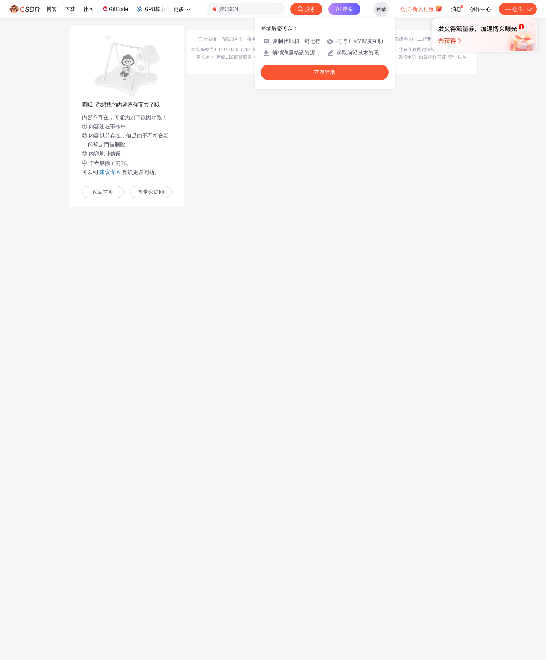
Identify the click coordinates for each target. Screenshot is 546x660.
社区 (88, 9)
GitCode (114, 8)
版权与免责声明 (380, 605)
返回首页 (103, 192)
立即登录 (324, 72)
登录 (381, 9)
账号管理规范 (348, 605)
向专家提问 (151, 192)
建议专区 (110, 172)
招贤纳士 (232, 587)
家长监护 (205, 605)
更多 (181, 9)
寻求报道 (281, 587)
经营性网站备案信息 (375, 597)
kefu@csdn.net (364, 587)
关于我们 (208, 587)
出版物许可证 (432, 605)
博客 (51, 9)
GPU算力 (151, 9)
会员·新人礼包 (421, 8)
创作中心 (480, 9)
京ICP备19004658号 (272, 597)
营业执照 (457, 605)
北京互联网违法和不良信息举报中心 (435, 597)
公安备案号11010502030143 (220, 597)
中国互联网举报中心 (274, 605)
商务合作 (256, 587)
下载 (70, 9)
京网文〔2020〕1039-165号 (324, 597)
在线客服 (403, 587)
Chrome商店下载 (315, 605)
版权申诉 (407, 605)
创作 (517, 9)
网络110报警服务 (234, 605)
